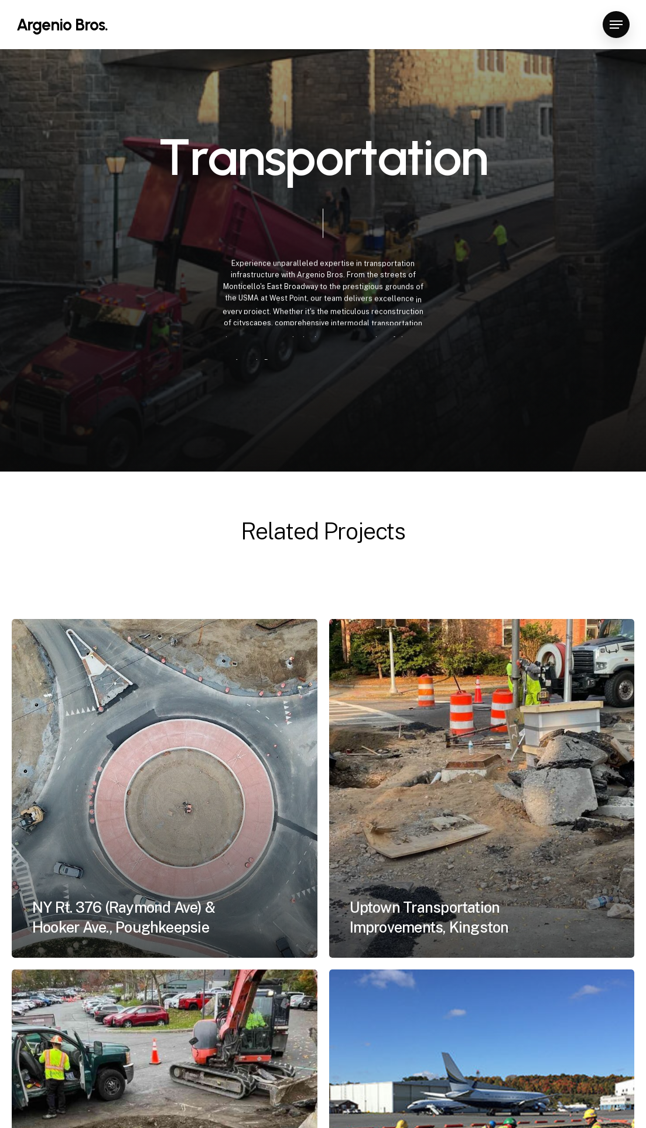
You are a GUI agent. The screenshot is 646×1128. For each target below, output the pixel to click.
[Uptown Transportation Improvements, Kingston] (482, 788)
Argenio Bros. (62, 24)
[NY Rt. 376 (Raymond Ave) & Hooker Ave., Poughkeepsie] (164, 788)
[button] (616, 25)
